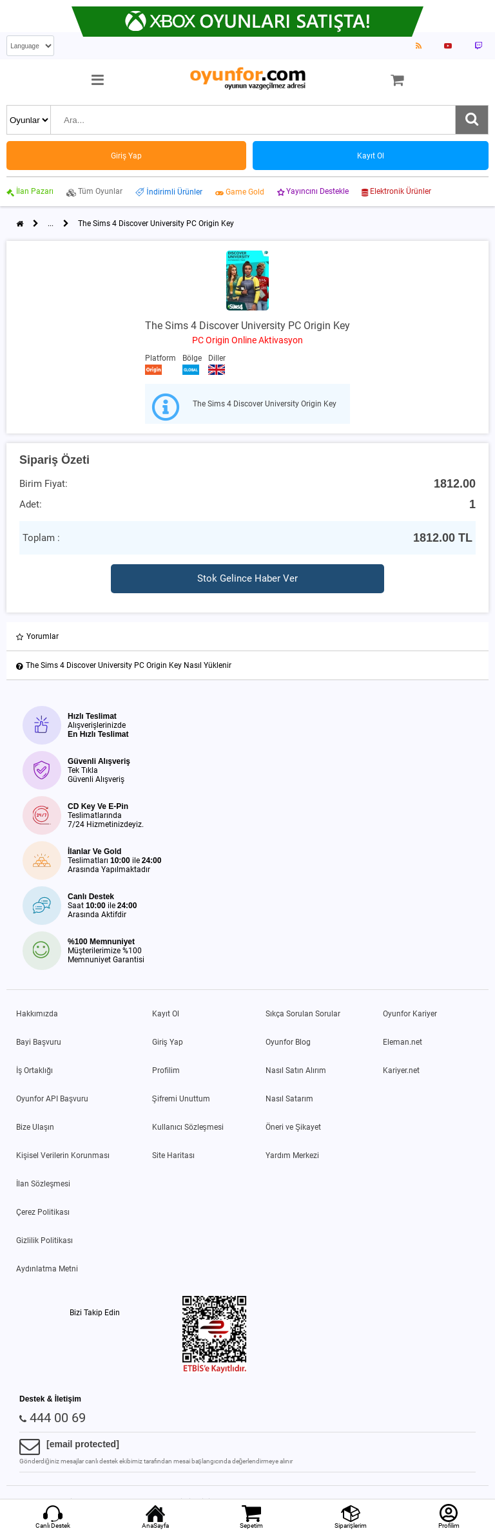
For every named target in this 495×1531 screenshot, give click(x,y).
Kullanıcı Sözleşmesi (188, 1127)
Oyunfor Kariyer (410, 1013)
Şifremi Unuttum (181, 1098)
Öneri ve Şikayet (293, 1127)
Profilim (166, 1070)
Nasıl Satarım (289, 1098)
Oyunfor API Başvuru (52, 1098)
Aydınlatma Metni (47, 1268)
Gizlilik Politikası (44, 1240)
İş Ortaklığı (34, 1070)
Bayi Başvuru (38, 1042)
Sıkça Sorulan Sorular (303, 1013)
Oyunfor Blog (288, 1042)
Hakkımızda (37, 1013)
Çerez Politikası (43, 1212)
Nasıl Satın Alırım (296, 1070)
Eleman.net (402, 1042)
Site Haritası (173, 1155)
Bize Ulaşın (35, 1127)
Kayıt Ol (165, 1013)
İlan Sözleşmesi (43, 1183)
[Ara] (472, 120)
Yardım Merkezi (292, 1155)
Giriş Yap (167, 1042)
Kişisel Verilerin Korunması (63, 1155)
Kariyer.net (401, 1070)
